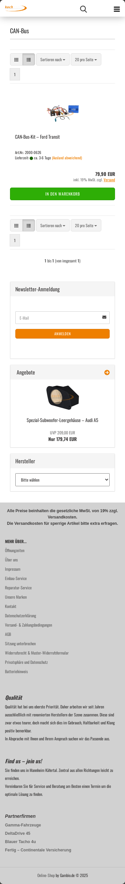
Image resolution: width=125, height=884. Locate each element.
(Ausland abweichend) (67, 157)
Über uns (11, 559)
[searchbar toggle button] (83, 8)
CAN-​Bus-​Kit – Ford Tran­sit (37, 136)
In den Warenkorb (62, 194)
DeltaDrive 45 (17, 833)
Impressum (12, 569)
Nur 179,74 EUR (62, 436)
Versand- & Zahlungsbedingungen (28, 625)
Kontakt (10, 606)
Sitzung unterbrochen (20, 643)
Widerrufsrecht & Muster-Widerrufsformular (37, 653)
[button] (16, 59)
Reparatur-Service (18, 587)
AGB (8, 634)
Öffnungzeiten (14, 550)
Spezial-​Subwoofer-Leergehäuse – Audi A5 (62, 419)
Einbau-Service (16, 578)
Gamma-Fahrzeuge (23, 825)
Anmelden (62, 333)
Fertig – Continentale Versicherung (38, 850)
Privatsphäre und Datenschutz (26, 662)
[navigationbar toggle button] (116, 8)
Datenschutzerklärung (20, 615)
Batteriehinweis (16, 671)
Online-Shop (46, 875)
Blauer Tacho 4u (20, 841)
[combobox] (53, 59)
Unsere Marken (16, 597)
